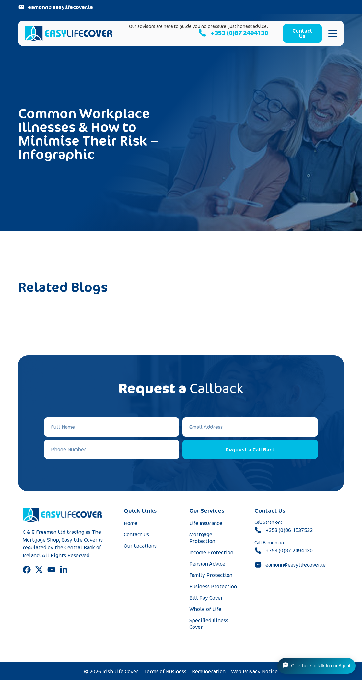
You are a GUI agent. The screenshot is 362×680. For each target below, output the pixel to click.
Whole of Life (205, 609)
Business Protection (213, 586)
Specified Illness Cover (208, 623)
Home (130, 523)
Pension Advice (207, 563)
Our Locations (140, 546)
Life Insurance (205, 523)
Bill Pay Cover (206, 597)
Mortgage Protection (202, 537)
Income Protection (211, 552)
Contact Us (136, 534)
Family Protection (210, 575)
